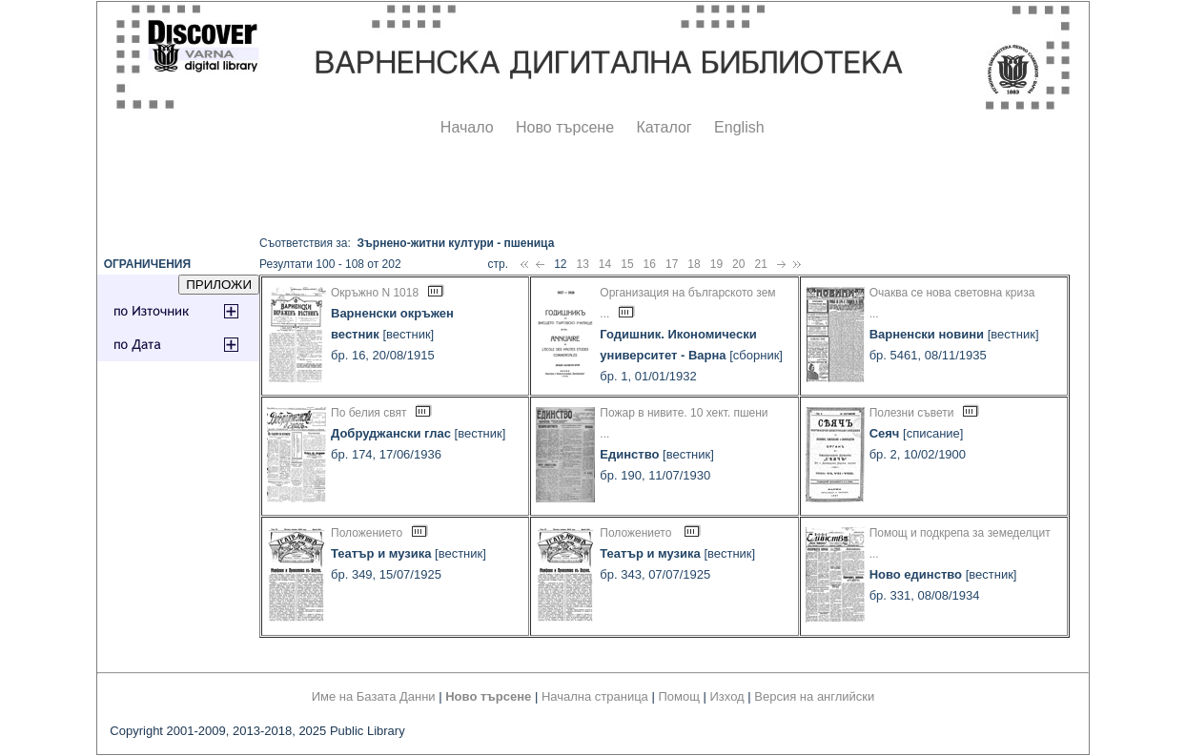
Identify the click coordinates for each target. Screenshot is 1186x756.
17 (671, 264)
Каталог (663, 127)
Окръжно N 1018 (375, 292)
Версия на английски (814, 696)
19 (716, 264)
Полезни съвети (911, 412)
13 (582, 264)
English (739, 127)
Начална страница (595, 696)
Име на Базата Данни (374, 696)
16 (650, 264)
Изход (727, 696)
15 (627, 264)
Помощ (678, 696)
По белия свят (368, 412)
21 (760, 264)
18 (693, 264)
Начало (467, 127)
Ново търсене (565, 127)
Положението (366, 533)
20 (738, 264)
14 (605, 264)
